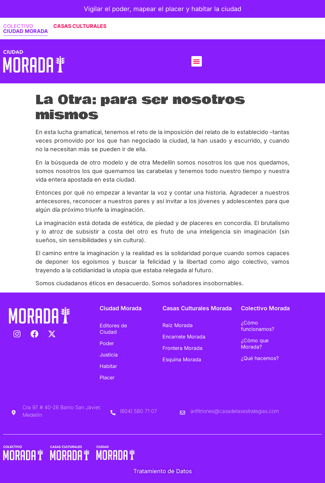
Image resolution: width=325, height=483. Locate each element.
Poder (107, 343)
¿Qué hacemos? (260, 358)
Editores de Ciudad (113, 328)
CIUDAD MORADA (25, 31)
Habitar (108, 366)
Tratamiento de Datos (162, 471)
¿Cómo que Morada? (255, 343)
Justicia (109, 354)
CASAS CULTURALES (79, 26)
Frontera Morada (182, 348)
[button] (196, 61)
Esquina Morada (181, 359)
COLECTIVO (18, 26)
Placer (107, 377)
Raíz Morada (177, 325)
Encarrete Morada (183, 336)
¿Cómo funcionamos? (257, 325)
